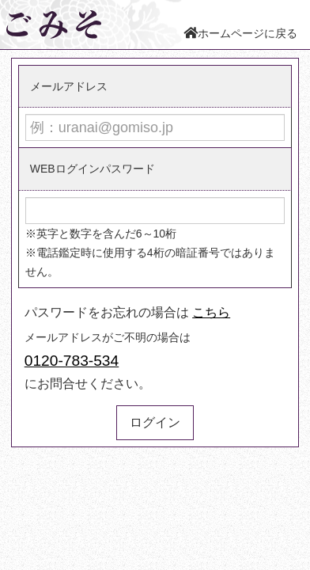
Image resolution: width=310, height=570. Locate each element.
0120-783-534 (72, 360)
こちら (211, 312)
